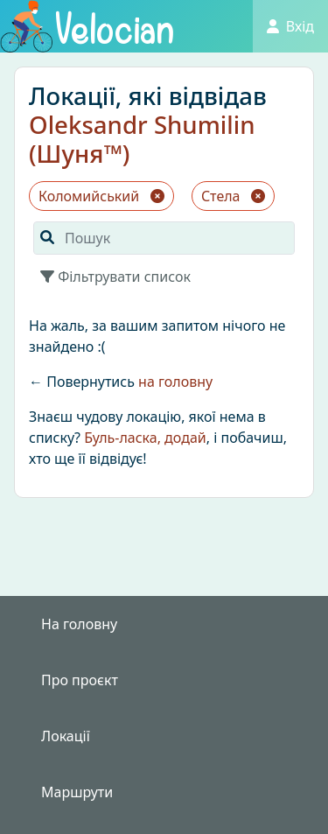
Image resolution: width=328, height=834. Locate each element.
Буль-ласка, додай (145, 437)
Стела (233, 196)
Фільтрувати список (115, 276)
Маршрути (77, 792)
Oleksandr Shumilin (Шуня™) (142, 139)
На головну (79, 624)
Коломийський (101, 196)
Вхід (290, 26)
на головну (175, 381)
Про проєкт (79, 680)
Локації (65, 736)
